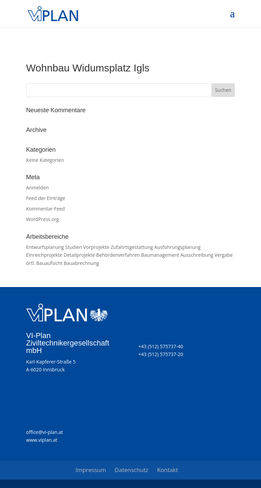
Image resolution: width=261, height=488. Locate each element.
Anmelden (37, 187)
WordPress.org (42, 219)
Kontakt (167, 470)
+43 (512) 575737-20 (160, 354)
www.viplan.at (41, 440)
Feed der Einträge (45, 198)
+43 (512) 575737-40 (160, 346)
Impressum (90, 470)
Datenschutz (132, 470)
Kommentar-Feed (45, 208)
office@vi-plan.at (44, 432)
